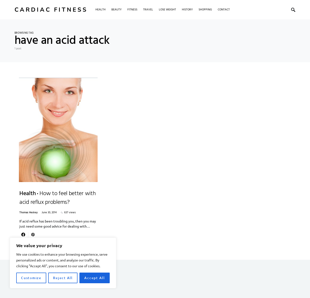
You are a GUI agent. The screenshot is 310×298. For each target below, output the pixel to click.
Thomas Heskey (28, 213)
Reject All (63, 277)
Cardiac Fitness (51, 10)
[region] (63, 262)
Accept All (94, 277)
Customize (31, 277)
